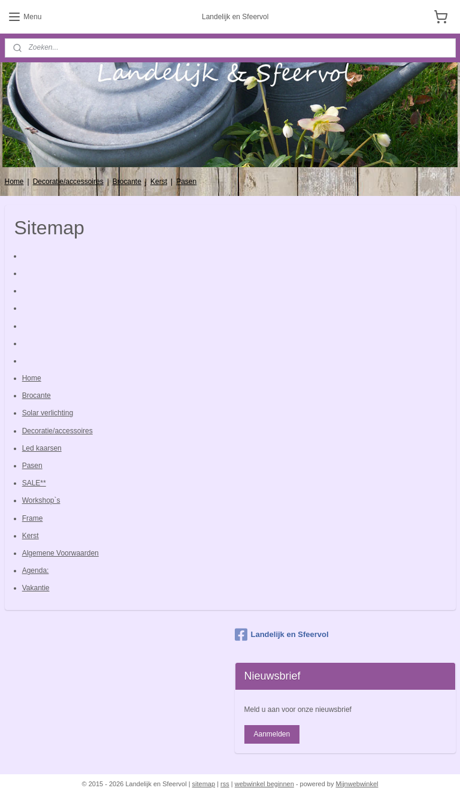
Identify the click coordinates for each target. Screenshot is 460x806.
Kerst (158, 181)
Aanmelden (271, 734)
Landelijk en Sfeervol (282, 634)
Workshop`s (41, 500)
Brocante (127, 181)
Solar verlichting (47, 413)
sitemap (204, 783)
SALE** (34, 483)
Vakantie (36, 588)
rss (224, 783)
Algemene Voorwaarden (60, 553)
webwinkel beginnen (264, 783)
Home (14, 181)
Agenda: (35, 570)
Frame (32, 518)
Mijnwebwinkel (357, 783)
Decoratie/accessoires (68, 181)
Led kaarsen (42, 447)
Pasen (186, 181)
